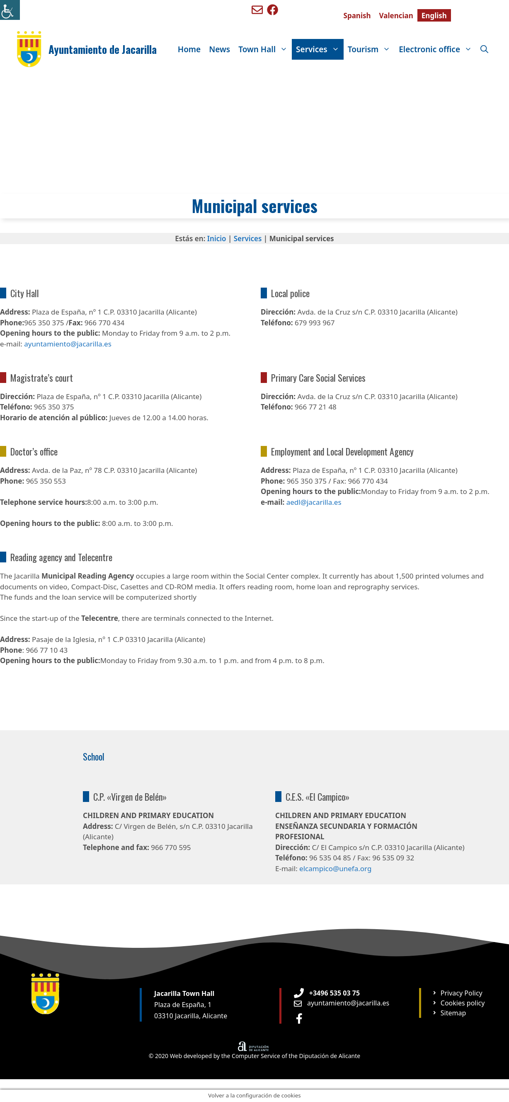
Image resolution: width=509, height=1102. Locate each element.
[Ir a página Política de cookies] (458, 1003)
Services (320, 49)
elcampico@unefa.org (335, 868)
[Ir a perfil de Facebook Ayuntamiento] (299, 1018)
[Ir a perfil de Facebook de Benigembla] (272, 9)
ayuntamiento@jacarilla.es (67, 344)
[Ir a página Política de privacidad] (457, 993)
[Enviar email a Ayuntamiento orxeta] (341, 1003)
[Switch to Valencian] (396, 15)
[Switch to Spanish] (357, 15)
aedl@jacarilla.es (314, 502)
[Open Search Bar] (484, 49)
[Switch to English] (434, 15)
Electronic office (437, 49)
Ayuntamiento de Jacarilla (102, 49)
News (219, 49)
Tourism (371, 49)
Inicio (216, 238)
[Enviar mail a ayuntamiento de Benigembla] (257, 9)
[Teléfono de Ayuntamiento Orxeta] (327, 993)
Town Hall (265, 49)
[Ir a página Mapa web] (449, 1013)
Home (189, 49)
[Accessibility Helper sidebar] (10, 10)
